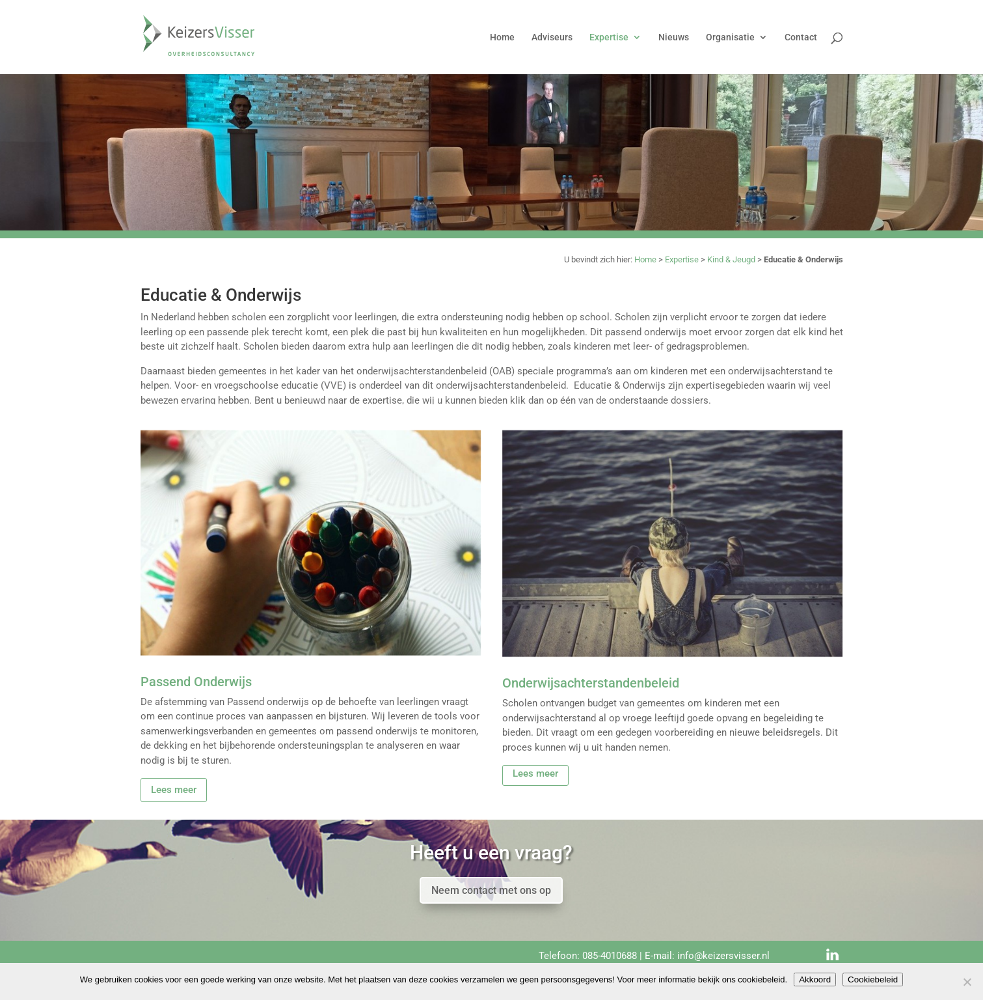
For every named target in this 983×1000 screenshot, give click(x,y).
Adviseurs (552, 37)
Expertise (608, 37)
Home (502, 37)
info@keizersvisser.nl (723, 956)
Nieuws (673, 37)
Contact (801, 37)
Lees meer (173, 790)
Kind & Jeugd (731, 259)
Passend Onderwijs (196, 681)
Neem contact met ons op (491, 890)
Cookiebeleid (873, 979)
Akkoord (815, 979)
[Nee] (966, 981)
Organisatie (730, 37)
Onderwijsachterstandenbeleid (590, 683)
